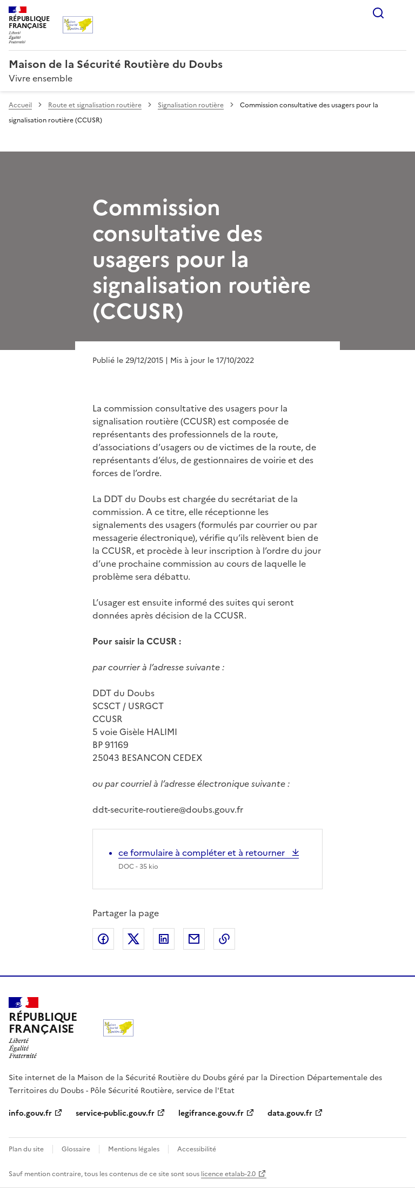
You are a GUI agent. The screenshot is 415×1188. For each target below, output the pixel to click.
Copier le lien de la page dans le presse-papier (224, 939)
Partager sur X (133, 939)
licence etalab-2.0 (228, 1174)
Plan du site (26, 1149)
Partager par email (194, 939)
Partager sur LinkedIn (164, 939)
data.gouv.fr (289, 1113)
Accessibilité (196, 1149)
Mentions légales (133, 1149)
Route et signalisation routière (95, 105)
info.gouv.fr (30, 1113)
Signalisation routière (191, 105)
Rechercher (378, 13)
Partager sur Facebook (103, 939)
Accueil (20, 105)
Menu (400, 13)
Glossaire (76, 1149)
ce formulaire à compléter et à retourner (202, 852)
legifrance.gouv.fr (211, 1113)
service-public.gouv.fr (115, 1113)
